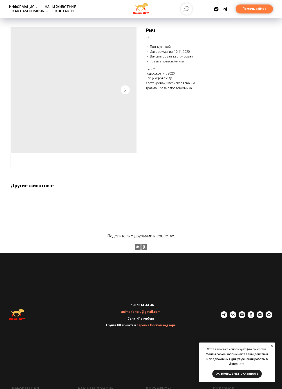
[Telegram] (225, 9)
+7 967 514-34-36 (141, 305)
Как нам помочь (28, 11)
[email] (242, 317)
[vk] (233, 317)
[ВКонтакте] (216, 9)
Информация (21, 7)
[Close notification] (272, 346)
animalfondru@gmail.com (141, 312)
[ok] (251, 317)
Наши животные (60, 7)
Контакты (64, 11)
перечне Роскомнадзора (156, 325)
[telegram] (224, 317)
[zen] (260, 317)
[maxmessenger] (269, 317)
